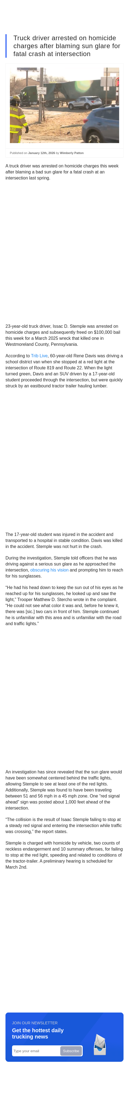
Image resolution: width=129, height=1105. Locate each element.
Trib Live (39, 355)
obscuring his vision (49, 570)
